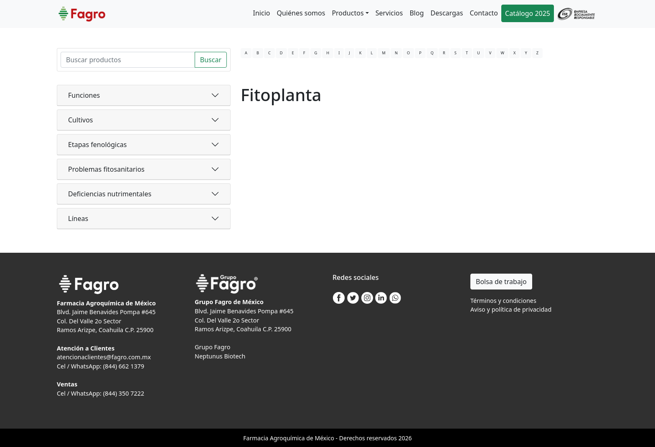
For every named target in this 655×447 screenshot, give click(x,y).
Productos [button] (347, 13)
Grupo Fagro (212, 347)
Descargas (447, 13)
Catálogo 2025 (527, 13)
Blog (416, 13)
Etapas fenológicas (97, 144)
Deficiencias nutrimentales (109, 193)
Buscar (210, 59)
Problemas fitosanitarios (106, 169)
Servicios (389, 13)
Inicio (261, 13)
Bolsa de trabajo (501, 281)
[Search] (128, 60)
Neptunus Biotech (220, 356)
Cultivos (80, 119)
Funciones (84, 95)
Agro (276, 438)
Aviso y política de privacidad (510, 309)
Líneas (78, 218)
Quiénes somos (301, 13)
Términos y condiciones (503, 301)
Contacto (484, 13)
